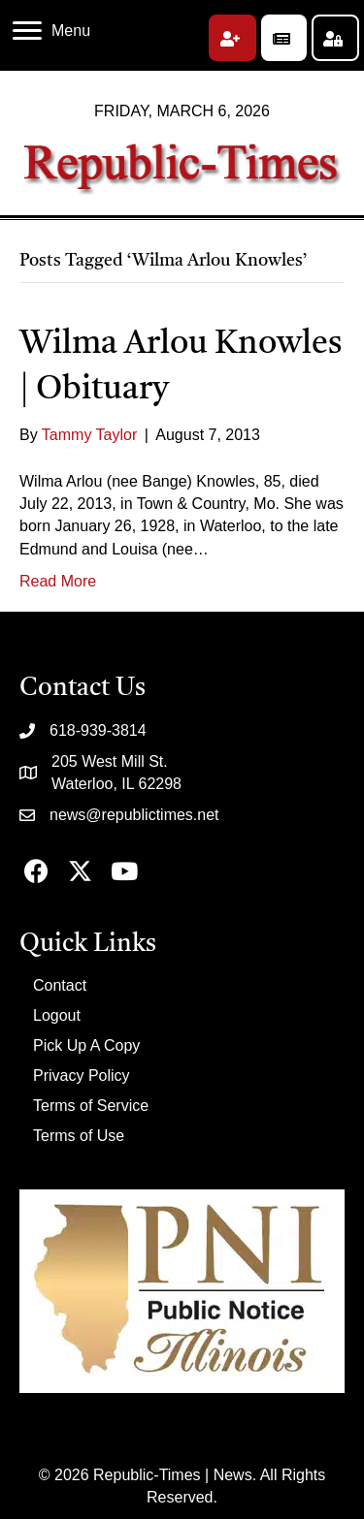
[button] (232, 38)
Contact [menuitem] (59, 985)
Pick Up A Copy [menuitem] (86, 1045)
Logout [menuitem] (57, 1015)
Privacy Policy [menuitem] (81, 1075)
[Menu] (51, 31)
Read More (57, 581)
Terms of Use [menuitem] (78, 1135)
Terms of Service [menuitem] (91, 1105)
